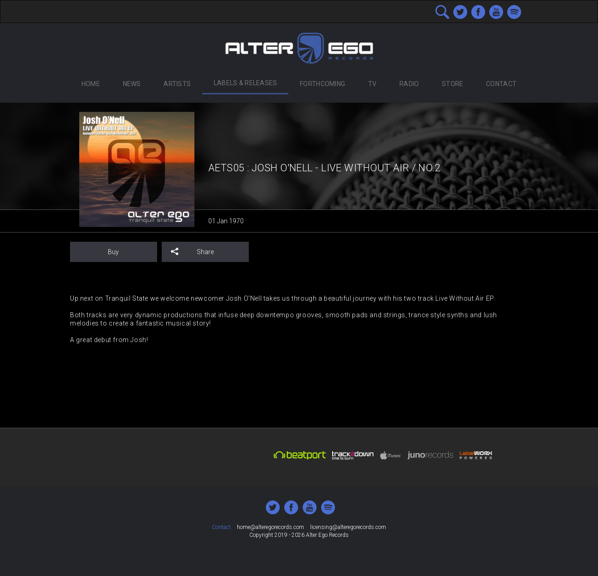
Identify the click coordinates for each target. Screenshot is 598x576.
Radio (409, 83)
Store (452, 83)
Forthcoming (322, 83)
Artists (177, 83)
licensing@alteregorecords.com (348, 527)
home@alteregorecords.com (270, 527)
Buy (113, 252)
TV (372, 83)
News (132, 83)
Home (91, 83)
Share (192, 252)
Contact (501, 83)
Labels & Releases (245, 83)
